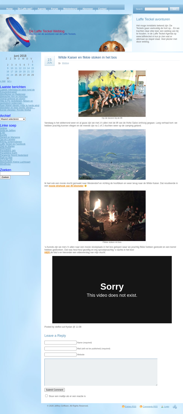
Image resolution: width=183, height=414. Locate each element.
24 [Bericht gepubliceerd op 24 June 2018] (12, 75)
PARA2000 (5, 148)
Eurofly (3, 135)
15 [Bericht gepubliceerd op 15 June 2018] (32, 68)
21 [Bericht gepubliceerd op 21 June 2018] (28, 71)
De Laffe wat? (25, 8)
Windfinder (5, 164)
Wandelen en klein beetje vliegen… (17, 107)
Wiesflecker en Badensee (12, 94)
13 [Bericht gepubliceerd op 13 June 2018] (24, 68)
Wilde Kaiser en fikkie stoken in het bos (87, 57)
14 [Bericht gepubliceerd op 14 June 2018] (28, 68)
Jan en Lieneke (7, 139)
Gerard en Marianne (10, 137)
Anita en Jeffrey (7, 130)
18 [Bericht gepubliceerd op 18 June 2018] (16, 71)
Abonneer (88, 8)
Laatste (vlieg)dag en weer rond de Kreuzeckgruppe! (17, 90)
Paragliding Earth (8, 153)
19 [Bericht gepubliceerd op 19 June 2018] (20, 71)
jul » (9, 81)
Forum (54, 8)
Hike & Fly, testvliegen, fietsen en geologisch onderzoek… (16, 102)
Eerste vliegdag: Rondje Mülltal (15, 110)
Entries (130, 406)
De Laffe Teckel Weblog (46, 31)
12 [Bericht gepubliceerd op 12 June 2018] (20, 68)
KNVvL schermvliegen (11, 141)
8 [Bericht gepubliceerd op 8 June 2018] (32, 65)
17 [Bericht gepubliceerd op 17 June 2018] (12, 71)
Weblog (65, 63)
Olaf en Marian (7, 146)
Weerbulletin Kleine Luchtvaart (15, 162)
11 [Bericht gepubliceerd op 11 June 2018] (16, 68)
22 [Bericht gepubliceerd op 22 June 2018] (32, 71)
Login (166, 406)
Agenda (42, 8)
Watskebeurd (70, 8)
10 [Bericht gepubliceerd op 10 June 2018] (12, 68)
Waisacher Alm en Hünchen (14, 96)
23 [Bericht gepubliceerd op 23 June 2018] (8, 75)
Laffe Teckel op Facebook (12, 144)
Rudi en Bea (6, 157)
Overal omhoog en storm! (12, 98)
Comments (150, 406)
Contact (102, 8)
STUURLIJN (6, 159)
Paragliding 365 (7, 150)
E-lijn (2, 132)
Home (9, 8)
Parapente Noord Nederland (14, 155)
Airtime (3, 128)
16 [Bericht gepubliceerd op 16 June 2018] (8, 71)
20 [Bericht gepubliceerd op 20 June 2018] (24, 71)
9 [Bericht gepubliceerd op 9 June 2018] (7, 68)
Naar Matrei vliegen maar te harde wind (19, 105)
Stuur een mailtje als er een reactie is (67, 396)
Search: (139, 9)
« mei (2, 81)
